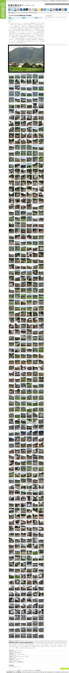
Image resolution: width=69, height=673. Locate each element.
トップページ (11, 12)
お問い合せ (64, 1)
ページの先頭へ (64, 669)
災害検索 (16, 12)
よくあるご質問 (57, 1)
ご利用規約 (51, 1)
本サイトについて (45, 1)
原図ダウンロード (19, 660)
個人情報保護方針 (37, 670)
